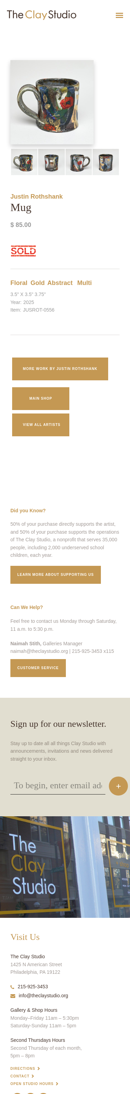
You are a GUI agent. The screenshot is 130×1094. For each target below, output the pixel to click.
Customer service (38, 668)
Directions (22, 1069)
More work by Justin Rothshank (60, 369)
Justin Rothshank (36, 196)
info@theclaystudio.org (39, 995)
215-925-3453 (29, 986)
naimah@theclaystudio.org (39, 651)
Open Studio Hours (32, 1084)
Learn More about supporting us (55, 575)
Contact (19, 1076)
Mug (3, 32)
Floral (18, 282)
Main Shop (40, 398)
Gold (38, 282)
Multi (84, 282)
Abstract (59, 282)
